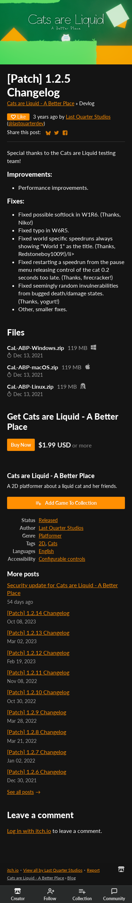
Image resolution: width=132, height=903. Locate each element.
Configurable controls (62, 559)
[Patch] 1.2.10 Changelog (38, 692)
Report (93, 870)
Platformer (50, 536)
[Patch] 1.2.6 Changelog (36, 771)
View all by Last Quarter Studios (52, 870)
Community (114, 894)
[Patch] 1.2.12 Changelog (38, 652)
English (46, 551)
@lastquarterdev (26, 123)
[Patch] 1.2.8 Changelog (36, 731)
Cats (52, 543)
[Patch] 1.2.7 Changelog (36, 751)
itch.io (13, 870)
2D (42, 543)
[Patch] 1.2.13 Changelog (38, 632)
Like (18, 117)
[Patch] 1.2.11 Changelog (38, 672)
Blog (71, 877)
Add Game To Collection (66, 503)
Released (48, 520)
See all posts (20, 792)
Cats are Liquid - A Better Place (40, 103)
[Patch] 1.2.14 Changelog (38, 612)
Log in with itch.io (29, 830)
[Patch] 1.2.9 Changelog (36, 712)
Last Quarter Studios (88, 117)
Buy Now (21, 445)
